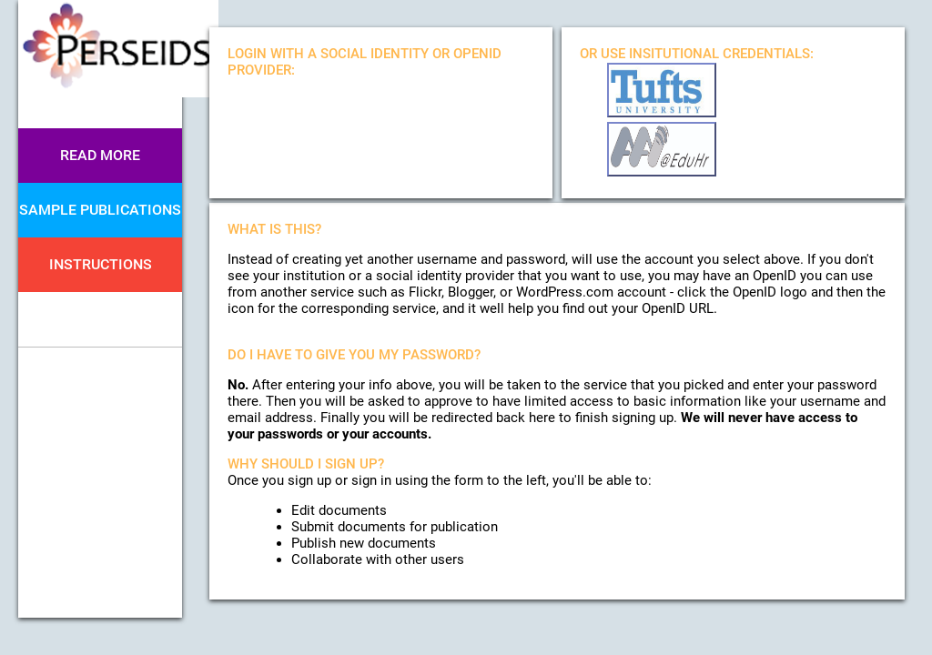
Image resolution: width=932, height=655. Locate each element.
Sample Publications (100, 209)
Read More (100, 155)
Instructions (100, 264)
